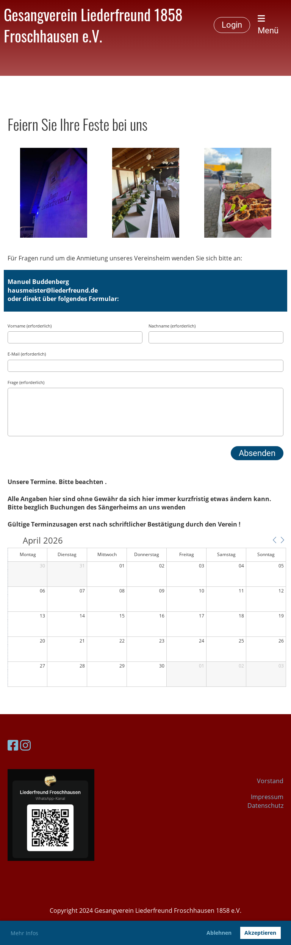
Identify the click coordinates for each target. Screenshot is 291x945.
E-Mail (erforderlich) (27, 354)
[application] (147, 612)
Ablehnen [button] (219, 932)
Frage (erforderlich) (26, 382)
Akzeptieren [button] (260, 932)
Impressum (267, 797)
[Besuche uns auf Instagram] (25, 745)
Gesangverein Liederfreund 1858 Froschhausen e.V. (93, 25)
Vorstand (270, 781)
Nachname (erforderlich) (172, 326)
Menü (268, 24)
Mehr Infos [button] (24, 933)
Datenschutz (265, 805)
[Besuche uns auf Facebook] (13, 745)
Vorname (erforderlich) (30, 326)
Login (232, 25)
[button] (274, 540)
